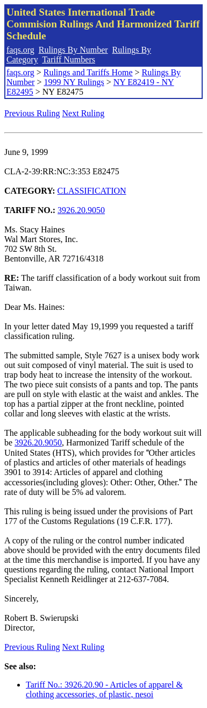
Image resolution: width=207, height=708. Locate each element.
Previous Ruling (32, 113)
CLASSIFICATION (92, 190)
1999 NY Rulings (74, 82)
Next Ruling (83, 113)
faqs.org (20, 49)
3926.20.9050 (81, 210)
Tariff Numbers (68, 59)
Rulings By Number (73, 49)
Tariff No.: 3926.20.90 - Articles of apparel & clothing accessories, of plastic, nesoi (104, 689)
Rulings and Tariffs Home (88, 72)
